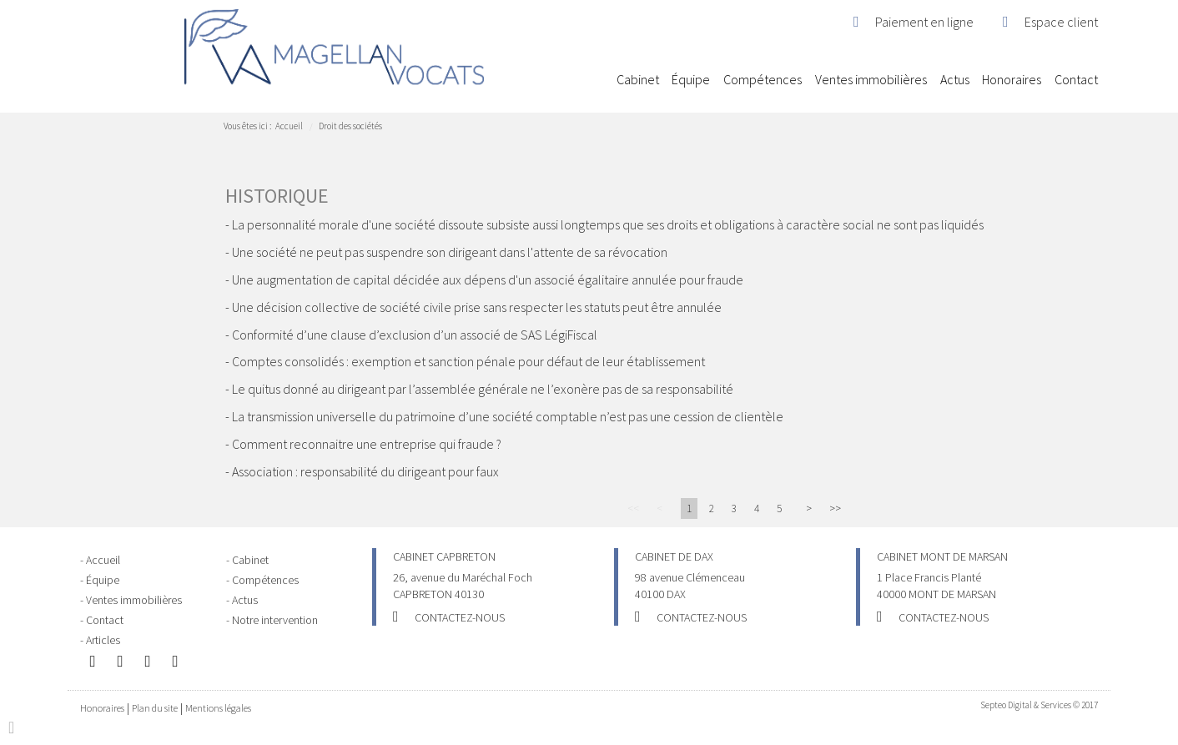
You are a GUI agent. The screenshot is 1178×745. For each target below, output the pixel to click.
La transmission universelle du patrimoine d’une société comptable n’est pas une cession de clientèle (507, 416)
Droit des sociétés (350, 126)
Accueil (596, 79)
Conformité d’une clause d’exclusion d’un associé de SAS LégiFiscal (414, 334)
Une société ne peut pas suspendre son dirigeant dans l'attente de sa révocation (449, 252)
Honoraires (1011, 79)
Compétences (762, 79)
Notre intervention (275, 619)
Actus (954, 79)
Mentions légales (218, 708)
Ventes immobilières (871, 79)
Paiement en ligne (924, 21)
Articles (103, 639)
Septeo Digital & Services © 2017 (1039, 705)
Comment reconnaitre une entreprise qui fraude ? (366, 443)
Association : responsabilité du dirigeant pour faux (365, 471)
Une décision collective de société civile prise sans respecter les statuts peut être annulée (477, 307)
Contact (1076, 79)
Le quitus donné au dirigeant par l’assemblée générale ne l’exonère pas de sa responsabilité (482, 388)
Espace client (1061, 21)
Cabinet (638, 79)
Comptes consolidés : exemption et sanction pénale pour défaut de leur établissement (468, 361)
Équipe (691, 79)
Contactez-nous (460, 617)
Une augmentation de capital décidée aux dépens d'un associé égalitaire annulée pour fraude (487, 279)
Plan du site (155, 708)
